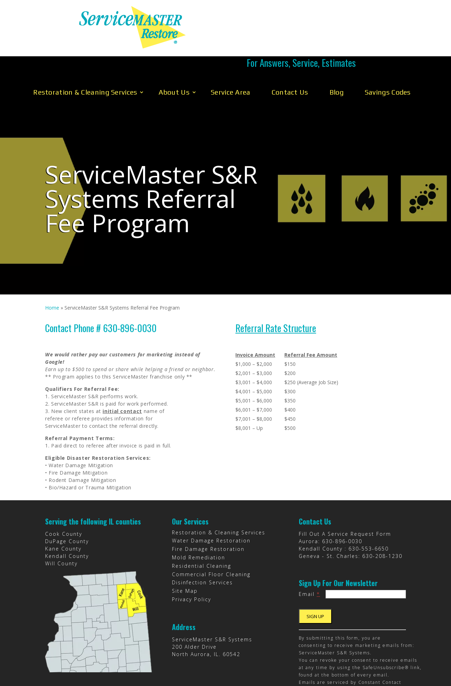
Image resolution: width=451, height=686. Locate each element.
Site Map (185, 558)
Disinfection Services (202, 550)
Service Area (231, 60)
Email (309, 561)
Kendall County (67, 523)
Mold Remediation (198, 525)
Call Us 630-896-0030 (301, 27)
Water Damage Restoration (211, 508)
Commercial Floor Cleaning (211, 542)
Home (52, 275)
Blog (336, 60)
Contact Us (290, 60)
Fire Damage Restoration (208, 516)
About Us (174, 60)
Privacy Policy (191, 567)
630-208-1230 (382, 523)
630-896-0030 (342, 509)
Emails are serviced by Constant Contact (350, 650)
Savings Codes (388, 60)
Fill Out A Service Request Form (345, 501)
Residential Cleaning (201, 533)
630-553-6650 (368, 516)
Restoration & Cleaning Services (85, 60)
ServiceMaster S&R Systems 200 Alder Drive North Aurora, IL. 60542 (212, 614)
